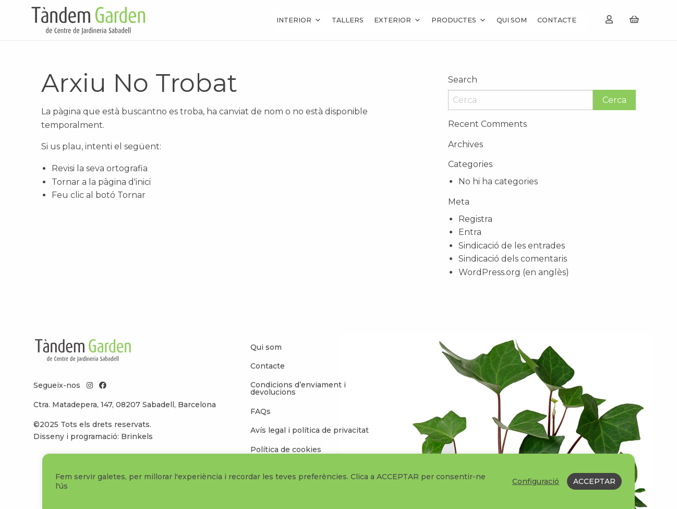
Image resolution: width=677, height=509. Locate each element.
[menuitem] (312, 347)
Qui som (512, 20)
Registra (475, 219)
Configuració (535, 481)
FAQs (260, 411)
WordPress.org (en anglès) (513, 272)
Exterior (397, 20)
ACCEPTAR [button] (594, 481)
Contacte (556, 20)
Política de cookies (285, 449)
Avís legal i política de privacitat (309, 430)
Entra (469, 232)
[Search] (520, 100)
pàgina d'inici (124, 182)
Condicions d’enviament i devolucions (298, 388)
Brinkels (137, 436)
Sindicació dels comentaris (512, 259)
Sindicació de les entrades (511, 246)
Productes (458, 20)
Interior (298, 20)
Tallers (348, 20)
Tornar (131, 195)
